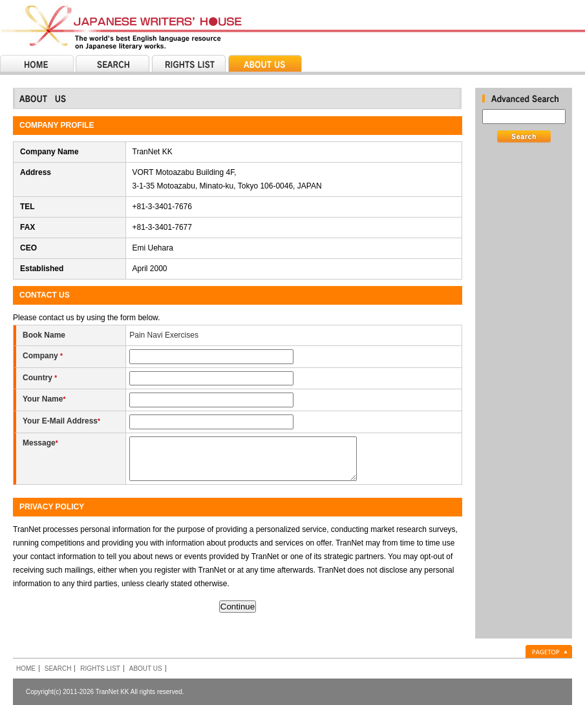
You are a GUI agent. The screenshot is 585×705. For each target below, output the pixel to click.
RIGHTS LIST (100, 668)
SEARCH (58, 668)
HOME (26, 668)
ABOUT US (145, 668)
